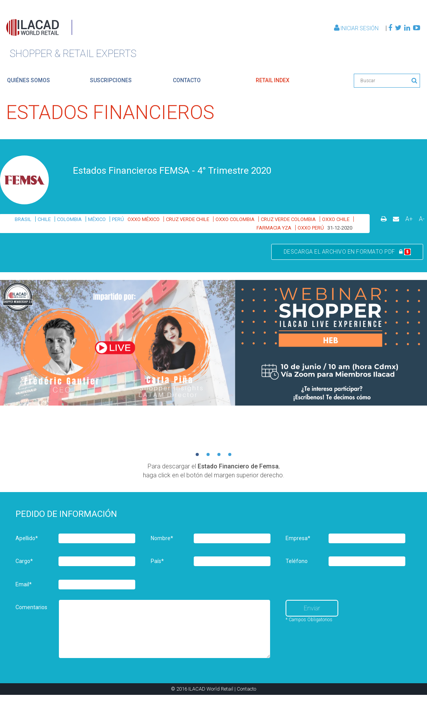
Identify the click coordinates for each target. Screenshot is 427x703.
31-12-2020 (339, 228)
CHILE (44, 219)
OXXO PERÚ (311, 228)
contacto (187, 80)
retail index (272, 80)
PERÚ (118, 219)
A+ (409, 219)
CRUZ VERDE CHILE (187, 219)
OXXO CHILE (336, 219)
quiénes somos (28, 80)
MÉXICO (97, 219)
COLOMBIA (69, 219)
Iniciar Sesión (357, 28)
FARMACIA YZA (274, 228)
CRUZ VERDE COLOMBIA (288, 219)
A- (422, 219)
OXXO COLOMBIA (235, 219)
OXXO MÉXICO (143, 219)
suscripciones (111, 80)
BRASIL (23, 219)
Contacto (246, 689)
